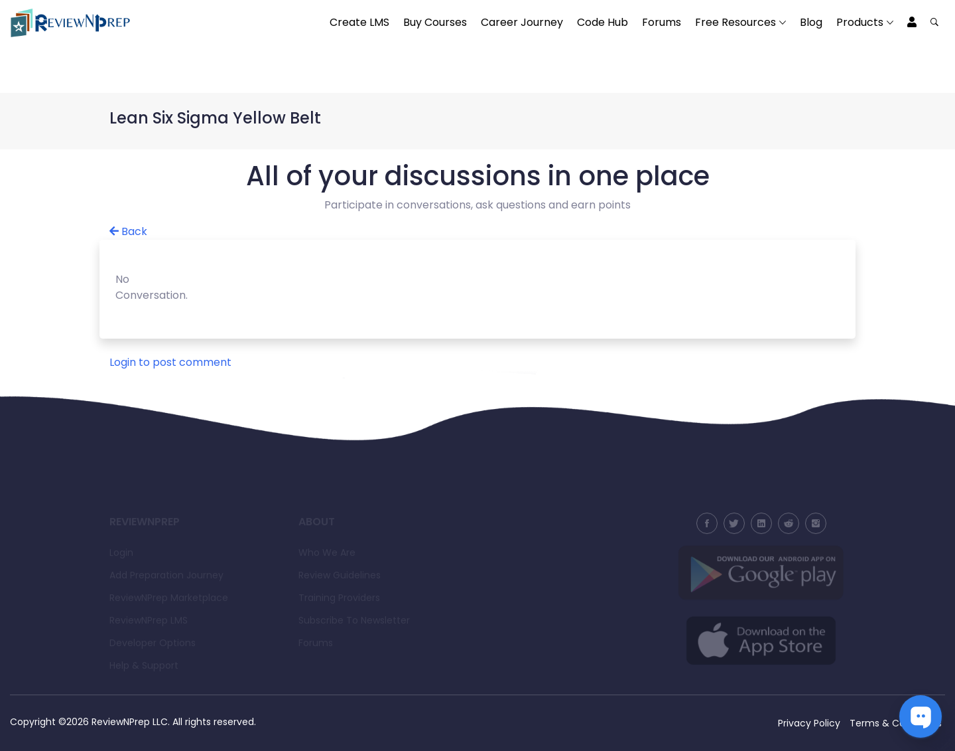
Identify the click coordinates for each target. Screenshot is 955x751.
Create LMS (359, 22)
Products (859, 22)
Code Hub (602, 22)
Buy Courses (435, 22)
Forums (661, 22)
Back (128, 231)
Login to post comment (170, 362)
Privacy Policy (809, 723)
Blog (811, 22)
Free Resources (735, 22)
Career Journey (522, 22)
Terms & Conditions (896, 723)
